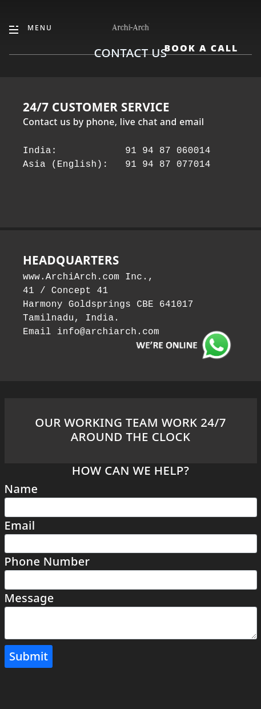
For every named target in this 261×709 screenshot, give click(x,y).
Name (21, 488)
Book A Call (201, 48)
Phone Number (47, 561)
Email (20, 525)
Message (29, 598)
